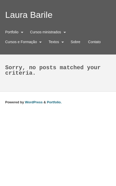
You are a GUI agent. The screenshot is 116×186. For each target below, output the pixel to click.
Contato (94, 42)
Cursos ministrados (46, 33)
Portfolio (13, 33)
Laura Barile (28, 15)
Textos (55, 42)
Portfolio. (54, 102)
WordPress (34, 102)
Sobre (75, 42)
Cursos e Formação (22, 42)
